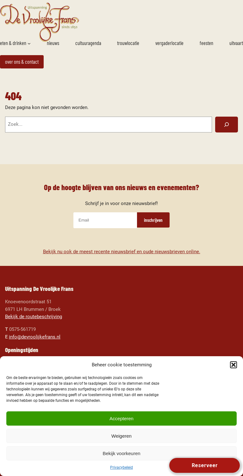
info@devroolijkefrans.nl (34, 337)
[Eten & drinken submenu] (29, 43)
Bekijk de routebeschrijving (33, 316)
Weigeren (121, 436)
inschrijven (153, 220)
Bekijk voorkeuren (121, 453)
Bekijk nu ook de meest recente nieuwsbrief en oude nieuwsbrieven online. (121, 251)
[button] (233, 365)
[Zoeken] (226, 124)
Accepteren (121, 418)
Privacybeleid (121, 467)
